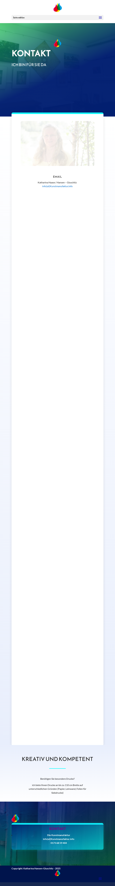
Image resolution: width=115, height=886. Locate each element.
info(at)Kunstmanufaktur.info (57, 186)
